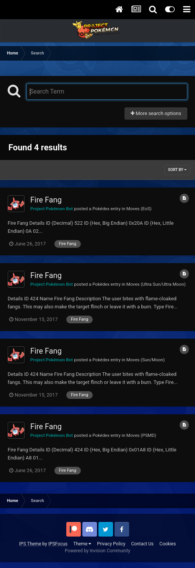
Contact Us (142, 544)
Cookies (167, 544)
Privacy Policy (111, 544)
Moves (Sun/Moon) (145, 359)
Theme (82, 544)
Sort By (177, 170)
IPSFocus (57, 544)
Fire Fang (46, 199)
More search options (156, 113)
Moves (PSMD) (141, 435)
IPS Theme (30, 544)
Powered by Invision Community (97, 550)
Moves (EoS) (139, 208)
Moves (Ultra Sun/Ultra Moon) (156, 284)
